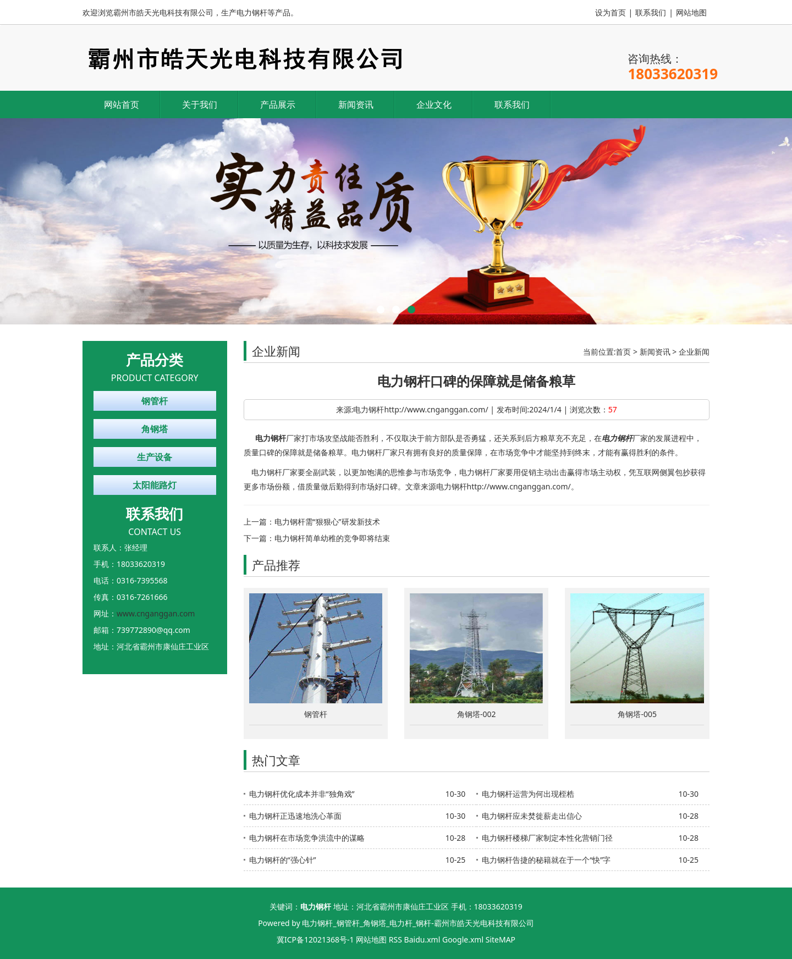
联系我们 (650, 12)
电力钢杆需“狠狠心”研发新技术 (327, 521)
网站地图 (691, 12)
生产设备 (154, 457)
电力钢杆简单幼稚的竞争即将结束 (332, 538)
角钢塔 (154, 429)
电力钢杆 (270, 438)
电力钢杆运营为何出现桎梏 (528, 794)
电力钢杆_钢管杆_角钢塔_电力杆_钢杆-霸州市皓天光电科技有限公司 (418, 923)
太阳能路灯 (155, 485)
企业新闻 (694, 351)
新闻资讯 (355, 104)
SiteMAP (500, 939)
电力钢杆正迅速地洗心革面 (295, 816)
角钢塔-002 (476, 714)
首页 (623, 351)
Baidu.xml (422, 939)
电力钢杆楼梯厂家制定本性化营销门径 (547, 838)
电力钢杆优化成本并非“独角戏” (302, 794)
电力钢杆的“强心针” (282, 860)
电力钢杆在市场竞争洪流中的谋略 (307, 838)
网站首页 (121, 104)
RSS (395, 939)
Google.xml (462, 939)
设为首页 (610, 12)
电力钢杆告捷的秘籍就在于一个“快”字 (546, 860)
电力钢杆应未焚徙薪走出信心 (532, 816)
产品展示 (277, 104)
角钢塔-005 (637, 714)
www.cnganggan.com (156, 613)
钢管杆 (154, 401)
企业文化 (434, 104)
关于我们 (199, 104)
